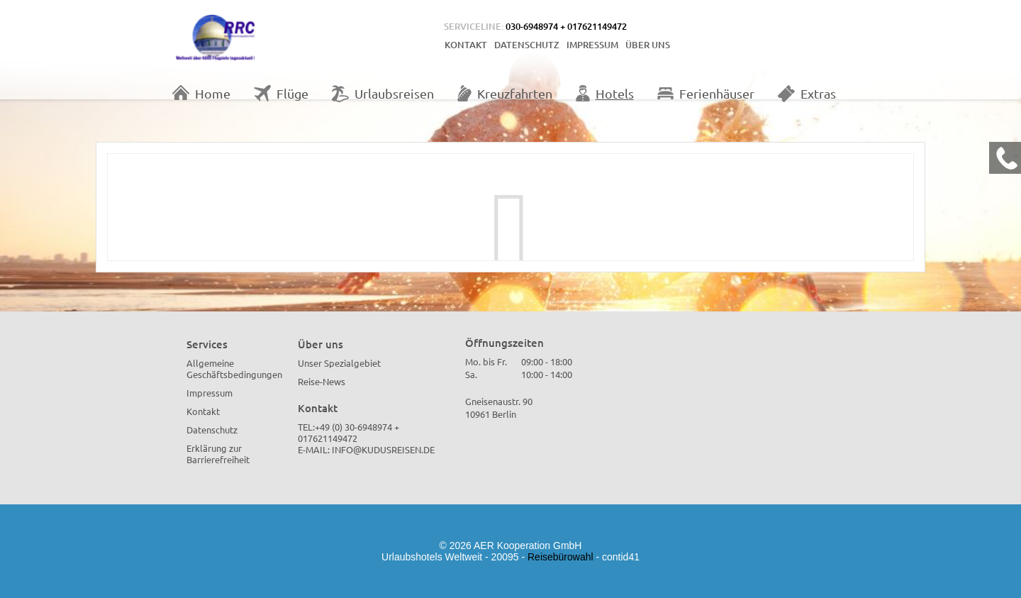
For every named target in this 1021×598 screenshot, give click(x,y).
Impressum (592, 44)
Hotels (605, 93)
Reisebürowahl (560, 557)
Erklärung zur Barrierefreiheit (218, 453)
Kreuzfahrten (504, 93)
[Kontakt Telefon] (1005, 158)
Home (201, 93)
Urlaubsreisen (383, 93)
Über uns (647, 44)
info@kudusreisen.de (383, 449)
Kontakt (466, 44)
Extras (807, 93)
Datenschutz (526, 44)
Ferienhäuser (705, 93)
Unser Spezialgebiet (339, 363)
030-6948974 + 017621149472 (566, 26)
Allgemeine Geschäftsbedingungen (234, 368)
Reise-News (321, 381)
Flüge (281, 93)
